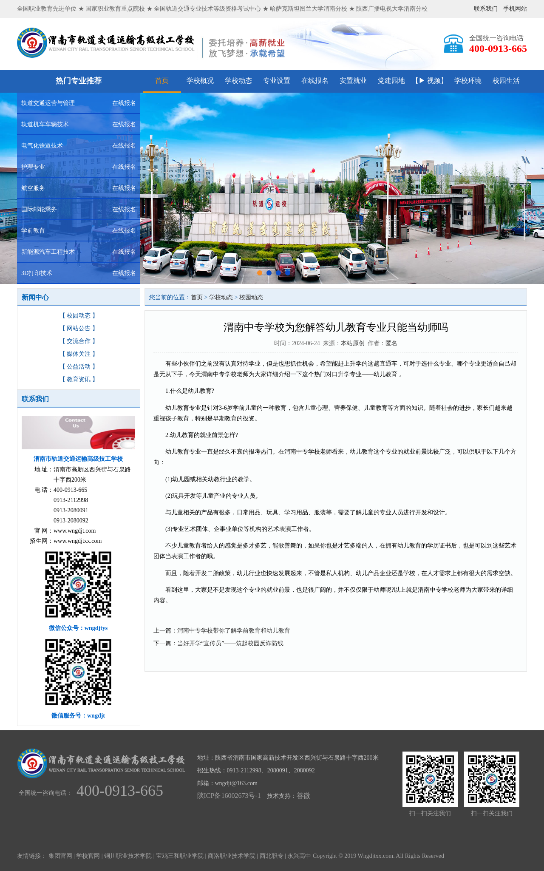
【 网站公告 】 (79, 328)
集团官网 (60, 856)
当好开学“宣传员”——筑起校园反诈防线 (230, 643)
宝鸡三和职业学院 (180, 856)
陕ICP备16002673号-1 (229, 795)
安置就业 (353, 80)
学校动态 (238, 80)
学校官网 (88, 856)
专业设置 (276, 80)
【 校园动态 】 (79, 315)
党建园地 (391, 80)
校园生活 (506, 80)
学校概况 (200, 80)
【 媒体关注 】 (79, 354)
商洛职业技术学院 (231, 856)
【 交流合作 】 (79, 341)
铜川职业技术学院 (128, 856)
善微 (303, 795)
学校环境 (468, 80)
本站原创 (353, 343)
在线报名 (315, 80)
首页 (162, 80)
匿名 (391, 343)
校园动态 (251, 297)
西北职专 (271, 856)
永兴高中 (299, 856)
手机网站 (515, 9)
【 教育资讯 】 (79, 379)
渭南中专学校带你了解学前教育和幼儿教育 (233, 630)
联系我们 (486, 9)
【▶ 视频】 (430, 80)
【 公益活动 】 (79, 366)
